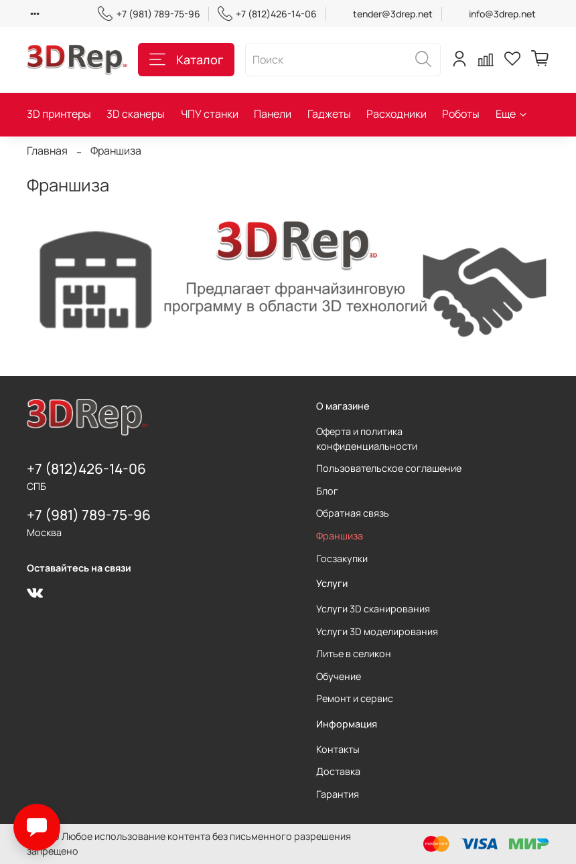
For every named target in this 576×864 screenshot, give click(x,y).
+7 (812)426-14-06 (267, 14)
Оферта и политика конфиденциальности (366, 438)
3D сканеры (135, 113)
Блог (327, 491)
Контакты (338, 749)
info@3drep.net (502, 13)
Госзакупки (342, 558)
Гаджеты (329, 113)
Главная (47, 150)
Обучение (338, 676)
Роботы (461, 113)
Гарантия (337, 794)
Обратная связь (352, 513)
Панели (272, 113)
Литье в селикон (353, 653)
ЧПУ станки (209, 113)
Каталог (186, 60)
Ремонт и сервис (354, 698)
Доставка (338, 771)
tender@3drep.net (393, 13)
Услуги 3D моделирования (377, 631)
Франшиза (339, 535)
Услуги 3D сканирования (373, 608)
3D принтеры (59, 113)
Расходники (396, 113)
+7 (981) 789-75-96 (149, 14)
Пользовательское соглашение (388, 468)
